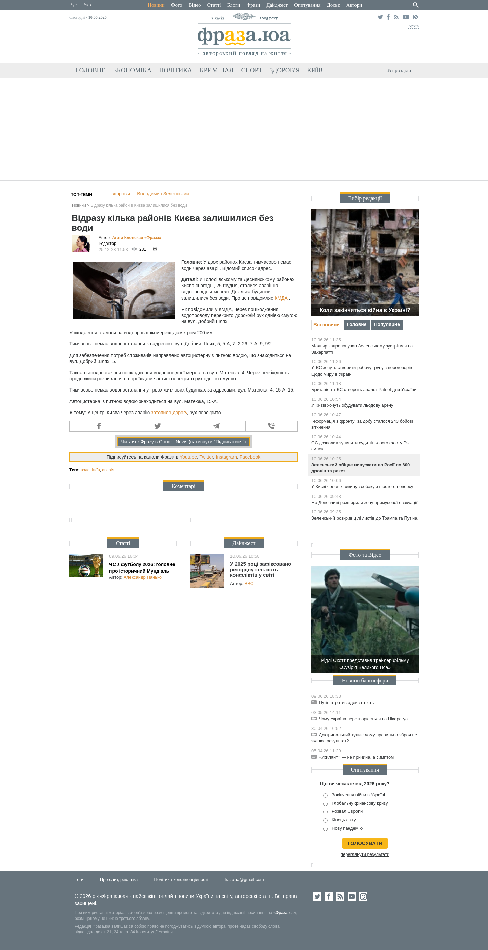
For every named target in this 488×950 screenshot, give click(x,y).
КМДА (281, 298)
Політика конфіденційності (181, 879)
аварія (108, 470)
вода (85, 470)
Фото (176, 5)
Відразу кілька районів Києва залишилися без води (138, 205)
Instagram (226, 457)
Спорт (251, 70)
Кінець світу (339, 820)
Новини (156, 5)
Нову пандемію (343, 828)
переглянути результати (365, 854)
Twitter (206, 457)
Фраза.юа (285, 912)
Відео (195, 5)
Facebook (250, 457)
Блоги (233, 5)
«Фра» (152, 237)
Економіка (132, 70)
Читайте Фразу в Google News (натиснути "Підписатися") (183, 441)
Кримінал (217, 70)
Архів (413, 26)
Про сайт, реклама (119, 879)
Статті (214, 5)
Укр (87, 4)
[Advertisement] (244, 130)
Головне (90, 70)
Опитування (307, 5)
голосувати (365, 843)
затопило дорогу (169, 412)
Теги (79, 879)
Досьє (333, 5)
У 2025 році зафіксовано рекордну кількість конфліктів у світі (260, 569)
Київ (314, 70)
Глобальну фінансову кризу (355, 803)
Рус (73, 4)
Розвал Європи (343, 811)
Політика (175, 70)
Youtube (188, 457)
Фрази (253, 5)
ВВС (249, 583)
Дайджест (277, 5)
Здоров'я (285, 70)
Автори (354, 5)
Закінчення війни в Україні (354, 795)
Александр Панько (143, 577)
